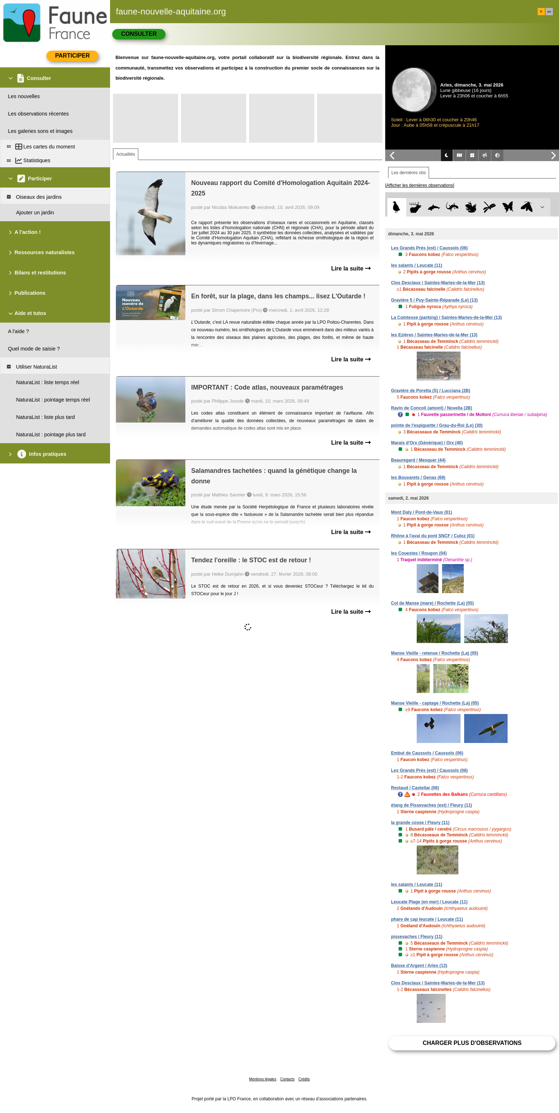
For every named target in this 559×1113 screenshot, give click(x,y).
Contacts (287, 1079)
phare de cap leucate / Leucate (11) (427, 919)
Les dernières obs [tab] (408, 172)
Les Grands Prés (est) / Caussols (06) (429, 248)
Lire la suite (351, 268)
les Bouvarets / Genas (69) (418, 477)
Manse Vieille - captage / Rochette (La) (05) (435, 703)
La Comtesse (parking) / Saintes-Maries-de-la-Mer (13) (446, 317)
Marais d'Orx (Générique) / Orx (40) (427, 442)
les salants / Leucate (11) (416, 265)
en (549, 11)
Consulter (138, 34)
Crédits (304, 1079)
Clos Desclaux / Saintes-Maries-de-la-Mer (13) (438, 282)
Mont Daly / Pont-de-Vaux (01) (421, 512)
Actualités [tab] (125, 154)
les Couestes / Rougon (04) (419, 553)
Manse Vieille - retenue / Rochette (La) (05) (434, 653)
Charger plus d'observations (472, 1043)
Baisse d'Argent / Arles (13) (419, 965)
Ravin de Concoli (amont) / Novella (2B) (431, 408)
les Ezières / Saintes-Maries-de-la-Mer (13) (434, 334)
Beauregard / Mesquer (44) (418, 460)
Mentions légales (262, 1079)
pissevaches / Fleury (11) (416, 936)
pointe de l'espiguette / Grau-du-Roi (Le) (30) (437, 425)
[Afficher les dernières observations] (419, 185)
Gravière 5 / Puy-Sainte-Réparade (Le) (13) (434, 300)
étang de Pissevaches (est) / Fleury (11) (431, 805)
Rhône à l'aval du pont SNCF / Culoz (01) (433, 535)
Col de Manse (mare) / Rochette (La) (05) (432, 603)
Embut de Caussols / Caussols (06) (427, 753)
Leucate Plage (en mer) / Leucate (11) (429, 901)
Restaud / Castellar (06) (415, 787)
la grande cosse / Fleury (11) (420, 822)
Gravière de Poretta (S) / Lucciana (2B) (430, 390)
